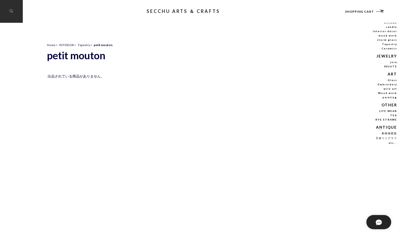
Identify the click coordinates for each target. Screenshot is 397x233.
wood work (352, 62)
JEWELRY (352, 82)
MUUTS (354, 92)
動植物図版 (352, 156)
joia (356, 87)
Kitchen (354, 49)
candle (355, 53)
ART (355, 99)
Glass (355, 105)
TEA (356, 139)
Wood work (352, 118)
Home (51, 45)
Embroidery (352, 109)
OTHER (353, 129)
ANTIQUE (352, 151)
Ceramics (353, 74)
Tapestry (353, 70)
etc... (356, 166)
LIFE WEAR (352, 135)
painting (354, 122)
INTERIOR (351, 39)
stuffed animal (350, 44)
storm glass (352, 66)
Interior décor (350, 57)
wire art (354, 113)
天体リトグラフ (350, 161)
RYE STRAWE (351, 143)
